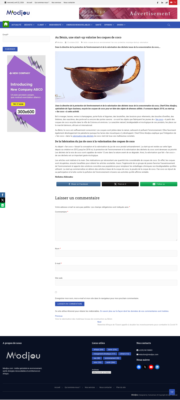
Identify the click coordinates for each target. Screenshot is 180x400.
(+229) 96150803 (144, 350)
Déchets (28, 25)
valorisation (144, 42)
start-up (136, 42)
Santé (98, 25)
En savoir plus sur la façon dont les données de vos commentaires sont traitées (134, 311)
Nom (58, 248)
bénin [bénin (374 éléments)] (112, 350)
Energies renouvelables (78, 25)
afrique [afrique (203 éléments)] (98, 350)
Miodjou (60, 42)
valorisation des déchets (83, 136)
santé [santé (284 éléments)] (110, 363)
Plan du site (121, 388)
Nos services (56, 2)
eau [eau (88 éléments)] (97, 358)
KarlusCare (152, 395)
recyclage (129, 42)
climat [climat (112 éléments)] (124, 354)
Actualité (16, 25)
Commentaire (61, 212)
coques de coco (93, 42)
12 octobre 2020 (73, 42)
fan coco (114, 42)
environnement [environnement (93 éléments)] (112, 358)
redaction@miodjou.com (147, 355)
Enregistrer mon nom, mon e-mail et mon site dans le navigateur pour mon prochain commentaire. (97, 298)
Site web (58, 278)
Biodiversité (55, 25)
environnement (105, 42)
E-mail (58, 263)
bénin (86, 42)
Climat (40, 25)
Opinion (108, 25)
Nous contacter (69, 2)
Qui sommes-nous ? (42, 2)
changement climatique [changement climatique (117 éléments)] (104, 354)
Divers (120, 25)
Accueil (29, 2)
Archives (95, 370)
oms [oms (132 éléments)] (98, 363)
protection (121, 42)
